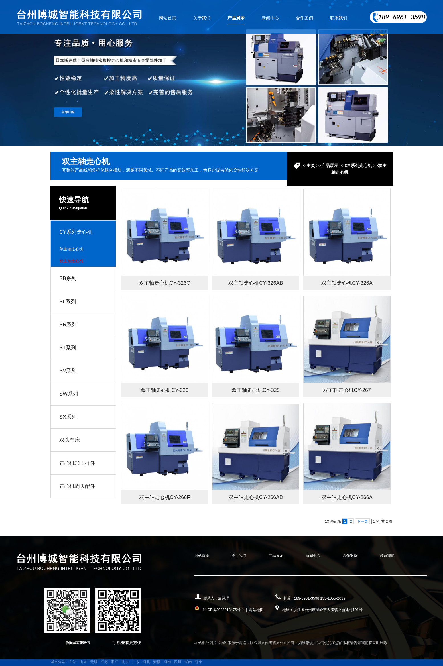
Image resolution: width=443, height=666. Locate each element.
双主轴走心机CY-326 (164, 390)
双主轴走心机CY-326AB (255, 283)
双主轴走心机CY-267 (347, 390)
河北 (146, 662)
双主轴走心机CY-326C (164, 283)
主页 (310, 165)
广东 (135, 662)
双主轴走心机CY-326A (346, 283)
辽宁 (198, 662)
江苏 (104, 662)
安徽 (156, 662)
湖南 (188, 662)
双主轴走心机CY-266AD (255, 497)
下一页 (362, 521)
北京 (125, 662)
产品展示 (329, 165)
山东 (83, 662)
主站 (72, 662)
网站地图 (256, 610)
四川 (177, 662)
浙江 (114, 662)
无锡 (93, 662)
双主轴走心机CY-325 (255, 390)
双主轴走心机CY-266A (346, 497)
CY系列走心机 (358, 165)
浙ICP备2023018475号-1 (223, 610)
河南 (167, 662)
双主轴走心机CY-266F (164, 497)
